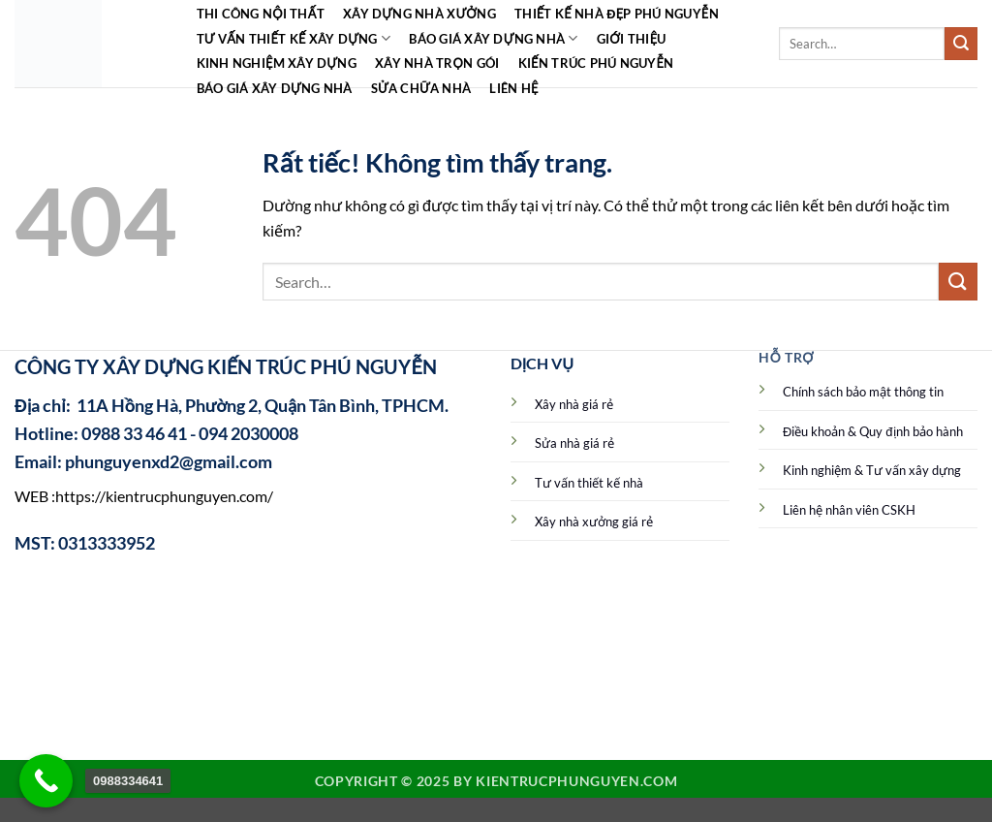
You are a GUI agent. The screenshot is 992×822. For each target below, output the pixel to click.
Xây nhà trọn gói (437, 63)
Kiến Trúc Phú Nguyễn (596, 63)
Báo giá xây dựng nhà (493, 38)
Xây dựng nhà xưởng (419, 13)
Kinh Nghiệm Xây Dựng (276, 63)
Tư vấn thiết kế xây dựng (294, 38)
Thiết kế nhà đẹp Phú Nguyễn (616, 13)
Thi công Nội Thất (261, 13)
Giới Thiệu (631, 39)
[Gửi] (961, 43)
